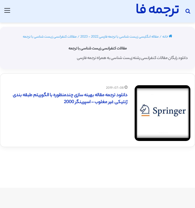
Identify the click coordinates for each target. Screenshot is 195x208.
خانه (167, 37)
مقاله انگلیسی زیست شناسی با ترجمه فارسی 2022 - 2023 (119, 37)
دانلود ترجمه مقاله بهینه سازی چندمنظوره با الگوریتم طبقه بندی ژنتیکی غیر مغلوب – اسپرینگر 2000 (70, 99)
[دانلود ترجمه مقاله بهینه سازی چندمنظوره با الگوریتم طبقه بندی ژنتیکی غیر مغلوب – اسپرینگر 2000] (162, 113)
